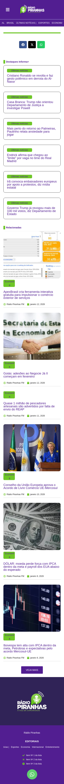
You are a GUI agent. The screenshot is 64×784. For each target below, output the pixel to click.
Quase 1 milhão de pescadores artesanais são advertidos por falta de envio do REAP (29, 406)
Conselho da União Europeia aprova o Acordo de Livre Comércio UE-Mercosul (30, 486)
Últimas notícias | (26, 23)
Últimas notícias (19, 70)
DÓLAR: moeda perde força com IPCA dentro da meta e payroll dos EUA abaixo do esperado (31, 566)
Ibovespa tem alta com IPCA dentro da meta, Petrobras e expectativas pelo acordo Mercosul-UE (29, 648)
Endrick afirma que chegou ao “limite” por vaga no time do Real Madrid (29, 158)
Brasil (10, 23)
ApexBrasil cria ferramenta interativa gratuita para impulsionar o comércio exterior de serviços (28, 295)
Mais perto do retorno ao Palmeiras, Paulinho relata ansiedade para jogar (31, 131)
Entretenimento (52, 747)
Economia (57, 23)
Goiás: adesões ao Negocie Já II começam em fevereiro (25, 375)
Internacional (38, 747)
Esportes (43, 23)
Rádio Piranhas (32, 732)
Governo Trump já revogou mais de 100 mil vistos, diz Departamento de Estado (31, 211)
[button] (23, 44)
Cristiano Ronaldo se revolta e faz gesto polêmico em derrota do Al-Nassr (30, 78)
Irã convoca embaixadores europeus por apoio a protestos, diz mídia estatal (32, 184)
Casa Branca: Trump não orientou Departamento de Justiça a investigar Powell (30, 105)
